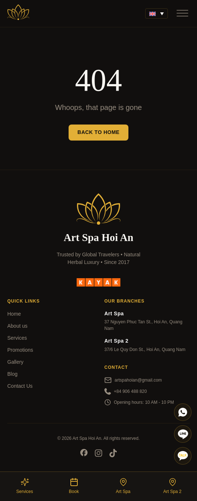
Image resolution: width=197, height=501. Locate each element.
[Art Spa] (18, 13)
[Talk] (183, 456)
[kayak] (98, 282)
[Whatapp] (183, 412)
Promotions (20, 350)
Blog (12, 374)
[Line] (183, 434)
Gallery (15, 362)
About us (17, 326)
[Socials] (84, 454)
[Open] (182, 13)
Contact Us (19, 386)
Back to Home (98, 132)
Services (17, 338)
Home (14, 314)
